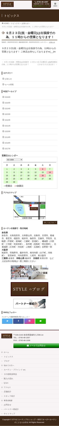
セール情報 (9, 85)
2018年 (7, 143)
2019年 (7, 137)
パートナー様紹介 (11, 409)
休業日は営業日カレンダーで (41, 6)
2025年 (7, 103)
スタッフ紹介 (9, 396)
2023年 (7, 114)
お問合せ (7, 405)
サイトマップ (9, 414)
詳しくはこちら (49, 222)
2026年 (7, 97)
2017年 (7, 149)
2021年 (7, 126)
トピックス (8, 357)
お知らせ (52, 42)
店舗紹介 (7, 392)
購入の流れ (8, 379)
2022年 (7, 120)
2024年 (7, 109)
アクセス (7, 387)
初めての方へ (9, 365)
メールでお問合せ (36, 345)
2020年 (7, 131)
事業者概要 (8, 401)
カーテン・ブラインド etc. (15, 370)
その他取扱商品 (10, 374)
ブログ (6, 361)
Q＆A (6, 383)
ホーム (6, 352)
